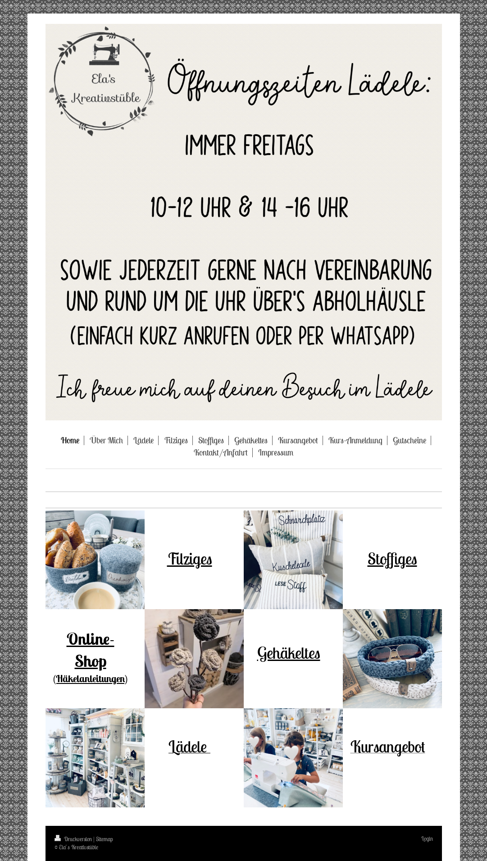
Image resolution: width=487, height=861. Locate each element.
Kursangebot (387, 746)
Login (427, 839)
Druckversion (74, 839)
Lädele (189, 746)
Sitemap (104, 839)
